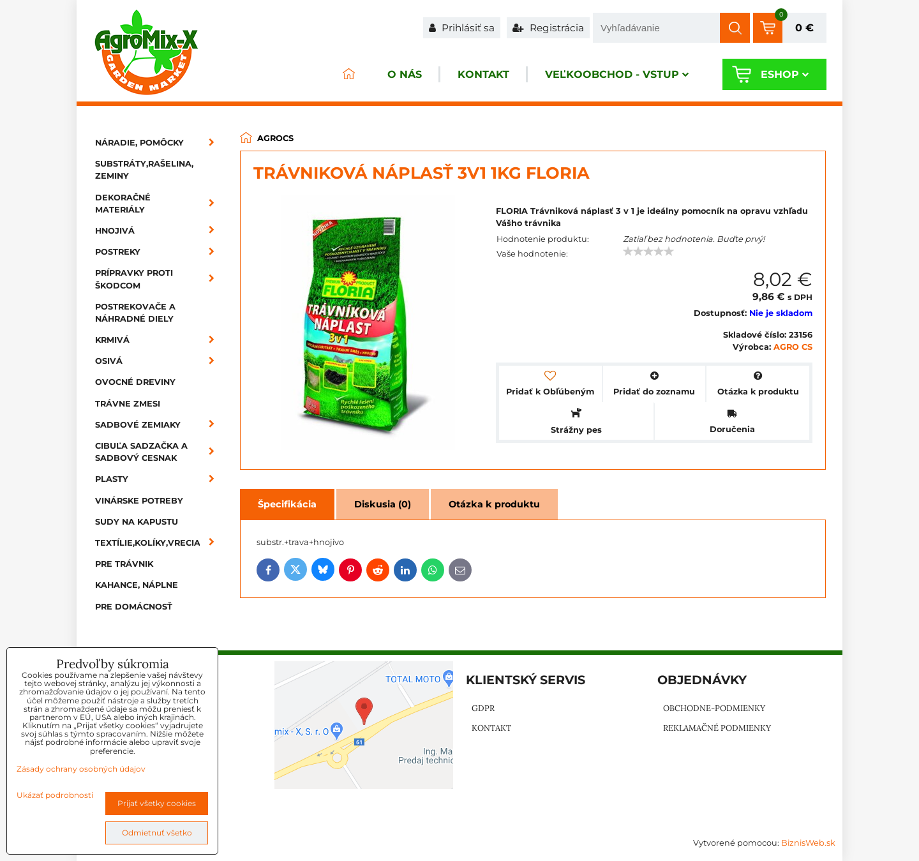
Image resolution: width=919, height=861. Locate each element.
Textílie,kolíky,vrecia (159, 542)
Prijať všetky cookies (156, 803)
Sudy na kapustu (136, 522)
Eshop (785, 74)
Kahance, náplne (136, 585)
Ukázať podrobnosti (55, 795)
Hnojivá (159, 230)
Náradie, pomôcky (159, 142)
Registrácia (548, 28)
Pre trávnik (124, 564)
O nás (404, 74)
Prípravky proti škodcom (159, 279)
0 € (804, 28)
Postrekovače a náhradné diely (135, 313)
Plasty (159, 479)
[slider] (648, 251)
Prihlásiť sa (462, 28)
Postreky (159, 251)
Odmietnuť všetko (157, 832)
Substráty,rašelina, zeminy (144, 170)
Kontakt (483, 74)
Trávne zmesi (127, 403)
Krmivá (159, 339)
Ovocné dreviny (135, 382)
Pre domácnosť (133, 606)
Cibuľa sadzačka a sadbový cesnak (159, 451)
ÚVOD (348, 74)
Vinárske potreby (139, 500)
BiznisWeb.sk (808, 843)
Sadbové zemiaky (159, 424)
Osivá (159, 360)
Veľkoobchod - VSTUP (617, 74)
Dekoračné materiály (159, 203)
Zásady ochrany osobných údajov (81, 769)
